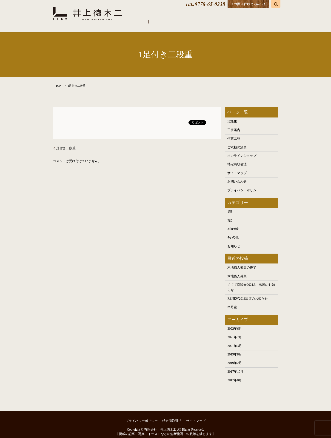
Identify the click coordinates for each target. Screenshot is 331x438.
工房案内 (160, 21)
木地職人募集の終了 (241, 263)
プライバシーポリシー (243, 185)
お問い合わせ (237, 177)
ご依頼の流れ (196, 21)
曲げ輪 (226, 21)
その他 (239, 21)
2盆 (229, 215)
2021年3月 (234, 341)
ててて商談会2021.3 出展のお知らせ (251, 282)
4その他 (233, 233)
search (275, 4)
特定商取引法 (237, 159)
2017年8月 (234, 375)
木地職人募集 (237, 271)
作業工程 (176, 21)
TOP (58, 81)
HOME (146, 21)
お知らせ (233, 241)
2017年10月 (235, 367)
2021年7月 (234, 332)
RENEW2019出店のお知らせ (247, 293)
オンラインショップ (262, 21)
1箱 (229, 207)
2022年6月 (234, 324)
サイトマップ (237, 168)
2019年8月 (234, 349)
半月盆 (232, 302)
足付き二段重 (66, 143)
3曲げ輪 (233, 224)
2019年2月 (234, 358)
